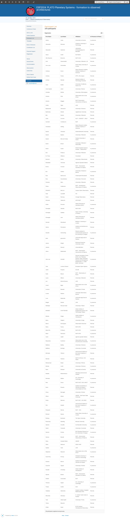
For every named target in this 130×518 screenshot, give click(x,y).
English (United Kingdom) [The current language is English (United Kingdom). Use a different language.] (115, 2)
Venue (28, 58)
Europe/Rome (101, 2)
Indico (12, 515)
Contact (67, 515)
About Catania (30, 74)
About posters (30, 68)
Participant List (30, 38)
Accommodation (31, 64)
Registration (30, 54)
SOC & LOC (30, 32)
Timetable (29, 41)
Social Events (30, 61)
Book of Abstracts (31, 44)
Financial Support (31, 51)
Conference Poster (31, 29)
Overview (29, 26)
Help (63, 515)
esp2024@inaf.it (33, 83)
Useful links (29, 70)
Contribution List (31, 47)
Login (127, 2)
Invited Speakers (31, 35)
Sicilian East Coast (31, 77)
